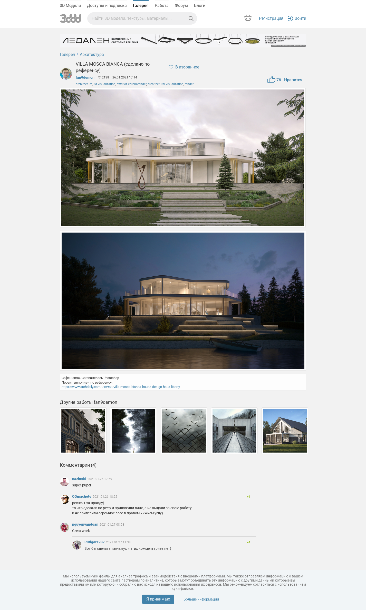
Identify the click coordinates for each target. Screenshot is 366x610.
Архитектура (92, 54)
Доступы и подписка (107, 5)
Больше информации (201, 599)
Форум (181, 5)
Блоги (199, 5)
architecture (84, 84)
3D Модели (70, 5)
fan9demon (85, 77)
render (189, 84)
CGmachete (82, 496)
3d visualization (104, 84)
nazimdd (79, 479)
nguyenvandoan (85, 524)
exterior (122, 84)
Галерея (141, 5)
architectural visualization (166, 84)
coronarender (137, 84)
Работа (162, 5)
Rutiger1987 (94, 542)
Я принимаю (158, 599)
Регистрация (271, 18)
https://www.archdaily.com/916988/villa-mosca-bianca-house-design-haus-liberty (121, 387)
